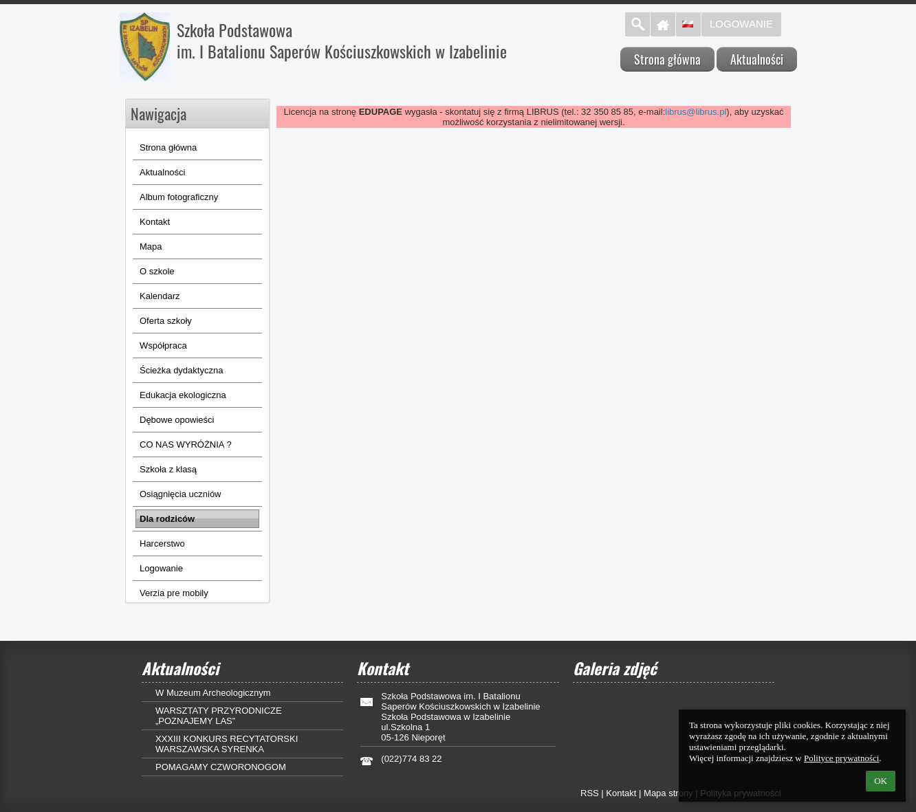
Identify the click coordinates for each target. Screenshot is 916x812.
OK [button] (880, 781)
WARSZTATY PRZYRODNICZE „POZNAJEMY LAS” (218, 715)
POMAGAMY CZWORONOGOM (220, 767)
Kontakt (621, 793)
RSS (589, 793)
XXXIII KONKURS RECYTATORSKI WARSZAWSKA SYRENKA (226, 744)
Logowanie (741, 24)
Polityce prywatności (841, 758)
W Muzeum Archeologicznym (213, 693)
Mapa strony (668, 793)
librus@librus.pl (695, 112)
